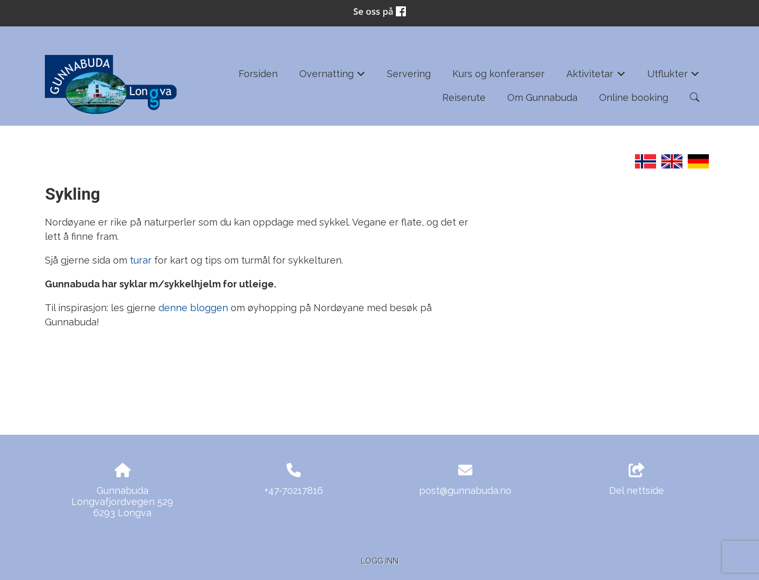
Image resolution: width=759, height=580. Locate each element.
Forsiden (258, 73)
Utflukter (673, 77)
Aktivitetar (595, 77)
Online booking (633, 97)
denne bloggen (194, 307)
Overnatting (332, 77)
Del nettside (636, 479)
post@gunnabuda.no (465, 490)
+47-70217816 (293, 490)
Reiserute (464, 97)
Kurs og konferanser (498, 73)
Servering (409, 73)
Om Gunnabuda (542, 97)
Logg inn (380, 560)
